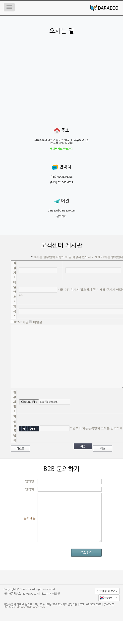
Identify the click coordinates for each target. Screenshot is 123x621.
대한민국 (105, 597)
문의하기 (61, 216)
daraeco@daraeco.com (61, 210)
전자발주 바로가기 (107, 591)
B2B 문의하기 (61, 469)
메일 (61, 201)
